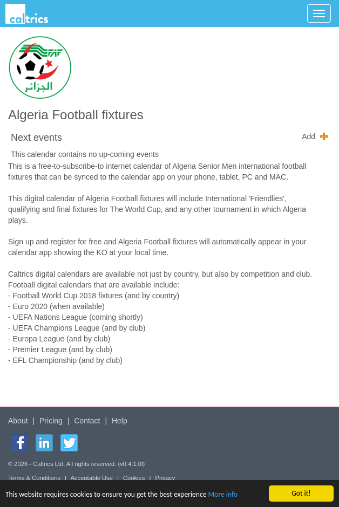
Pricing (51, 420)
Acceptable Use (92, 478)
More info (223, 494)
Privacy (165, 478)
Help (119, 420)
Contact (87, 420)
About (18, 420)
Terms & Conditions (34, 478)
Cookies (134, 478)
